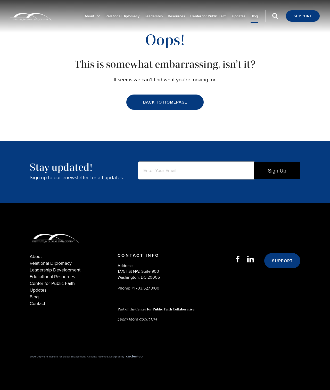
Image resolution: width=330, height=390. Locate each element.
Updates (238, 16)
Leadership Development (55, 270)
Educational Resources (52, 276)
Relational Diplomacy (122, 16)
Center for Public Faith (208, 16)
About (89, 16)
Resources (176, 16)
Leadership (154, 16)
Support (303, 16)
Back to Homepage (165, 102)
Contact (37, 303)
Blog (254, 16)
